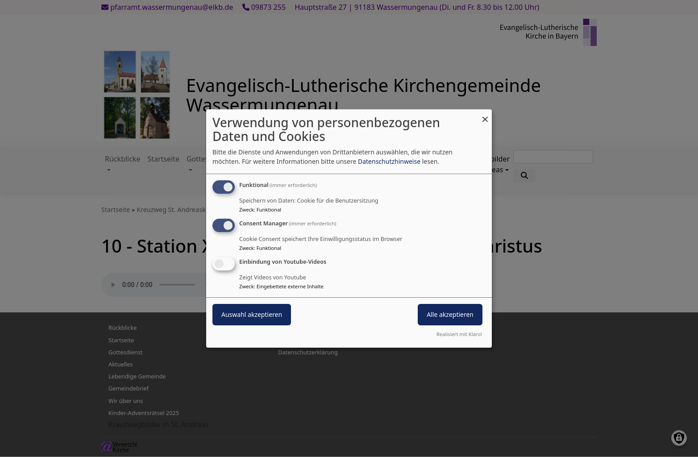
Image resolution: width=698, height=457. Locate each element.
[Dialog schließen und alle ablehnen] (485, 114)
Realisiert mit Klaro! (459, 334)
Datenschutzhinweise (389, 161)
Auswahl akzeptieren (251, 314)
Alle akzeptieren (450, 314)
